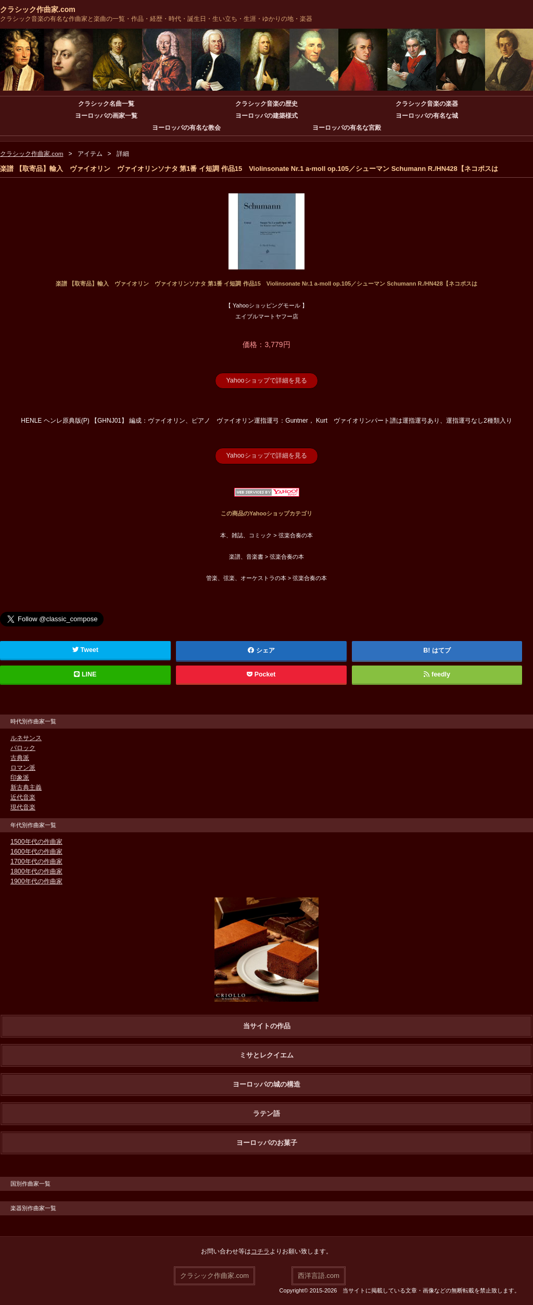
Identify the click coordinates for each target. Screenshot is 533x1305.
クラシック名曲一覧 (106, 103)
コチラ (260, 1250)
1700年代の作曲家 (36, 861)
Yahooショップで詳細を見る (266, 380)
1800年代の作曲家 (36, 871)
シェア (261, 650)
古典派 (19, 757)
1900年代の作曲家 (36, 880)
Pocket (261, 674)
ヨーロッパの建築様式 (266, 115)
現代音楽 (22, 806)
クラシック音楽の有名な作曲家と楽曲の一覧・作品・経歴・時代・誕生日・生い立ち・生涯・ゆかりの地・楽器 (156, 18)
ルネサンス (26, 737)
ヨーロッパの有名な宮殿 (346, 127)
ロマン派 (22, 767)
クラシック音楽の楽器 (427, 103)
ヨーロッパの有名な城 (427, 115)
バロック (22, 747)
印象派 (19, 777)
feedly (437, 674)
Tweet (85, 649)
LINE (85, 674)
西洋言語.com (318, 1274)
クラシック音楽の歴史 (266, 103)
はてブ (441, 650)
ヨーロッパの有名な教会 (186, 127)
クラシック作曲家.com (37, 9)
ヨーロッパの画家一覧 (106, 115)
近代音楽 (22, 797)
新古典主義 (26, 787)
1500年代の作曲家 (36, 841)
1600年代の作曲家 (36, 851)
